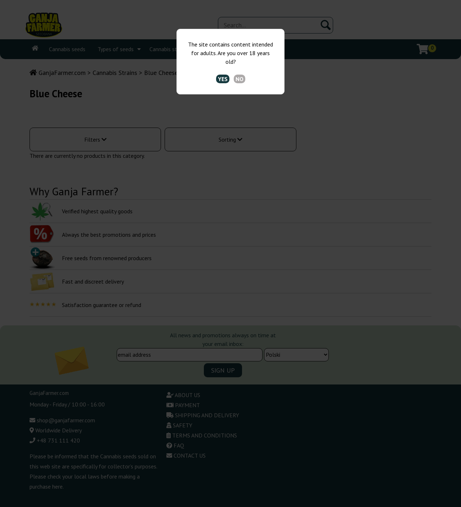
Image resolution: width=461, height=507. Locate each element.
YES (223, 79)
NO (239, 79)
